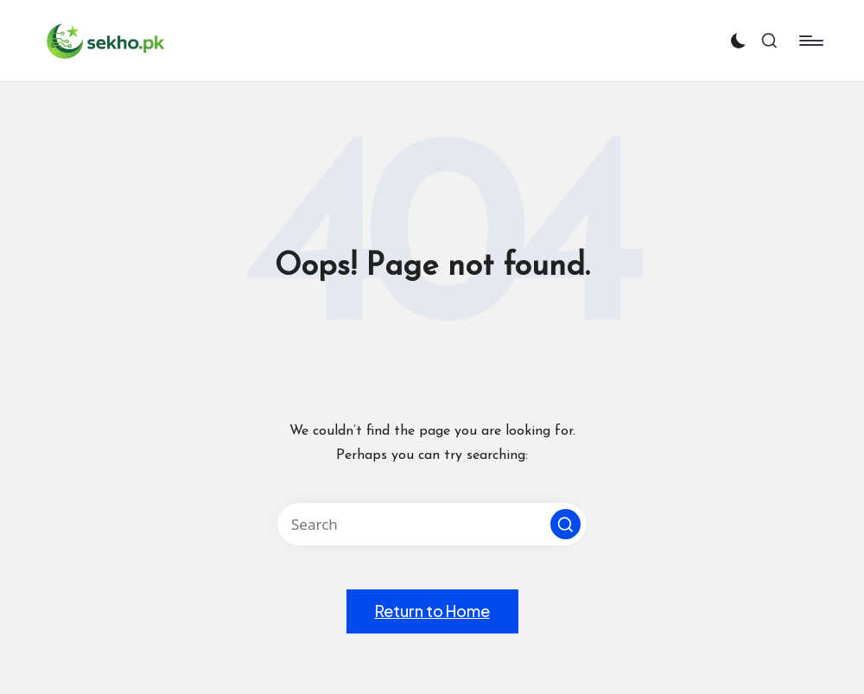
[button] (565, 524)
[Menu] (810, 41)
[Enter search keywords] (432, 524)
